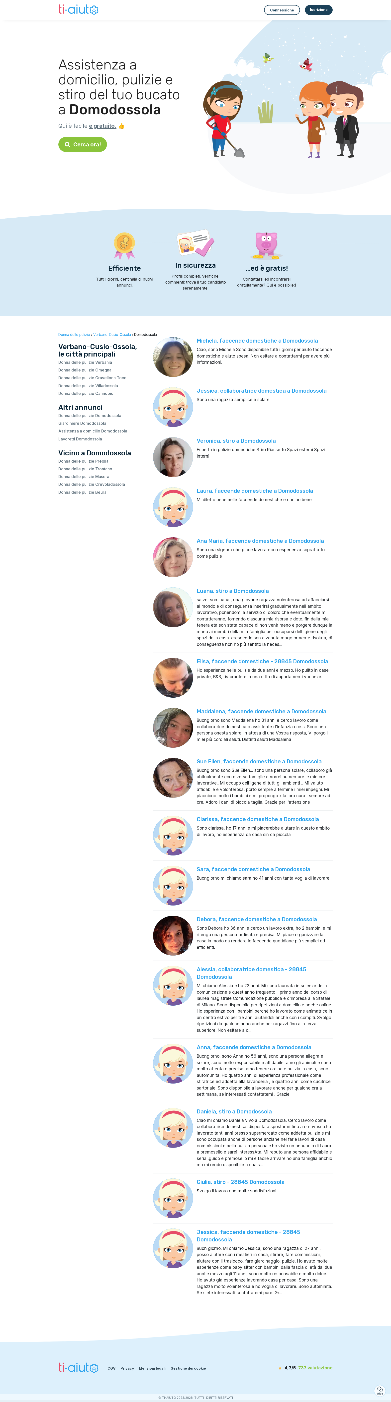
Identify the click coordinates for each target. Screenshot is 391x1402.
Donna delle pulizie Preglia (83, 461)
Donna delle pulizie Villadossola (88, 385)
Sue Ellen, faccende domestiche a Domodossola (259, 761)
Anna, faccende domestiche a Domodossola (254, 1047)
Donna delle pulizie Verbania (85, 362)
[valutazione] (304, 1368)
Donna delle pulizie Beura (82, 492)
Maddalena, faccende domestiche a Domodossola (261, 711)
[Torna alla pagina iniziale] (79, 10)
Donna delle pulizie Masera (83, 476)
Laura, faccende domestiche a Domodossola (255, 491)
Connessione (282, 10)
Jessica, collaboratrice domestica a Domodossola (262, 390)
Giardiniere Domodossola (82, 423)
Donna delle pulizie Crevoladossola (91, 484)
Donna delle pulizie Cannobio (85, 393)
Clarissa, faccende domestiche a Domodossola (258, 819)
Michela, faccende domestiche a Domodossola (257, 340)
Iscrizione (319, 9)
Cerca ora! (82, 144)
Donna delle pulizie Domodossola (89, 415)
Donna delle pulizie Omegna (84, 369)
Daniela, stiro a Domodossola (234, 1111)
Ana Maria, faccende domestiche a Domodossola (260, 541)
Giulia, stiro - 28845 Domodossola (241, 1182)
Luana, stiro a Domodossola (233, 591)
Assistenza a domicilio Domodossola (92, 430)
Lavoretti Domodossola (80, 438)
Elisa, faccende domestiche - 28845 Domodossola (262, 661)
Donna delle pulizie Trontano (85, 468)
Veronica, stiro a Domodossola (236, 440)
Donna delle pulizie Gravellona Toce (92, 377)
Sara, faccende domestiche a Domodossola (253, 869)
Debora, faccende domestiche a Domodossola (257, 919)
